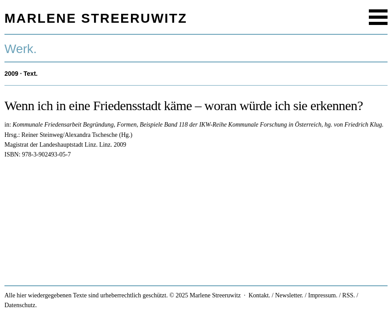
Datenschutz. (20, 305)
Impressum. (323, 295)
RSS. (348, 295)
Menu (378, 17)
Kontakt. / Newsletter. (276, 295)
